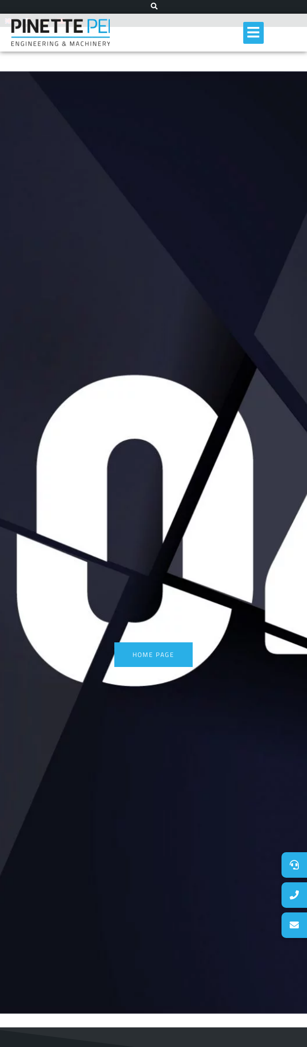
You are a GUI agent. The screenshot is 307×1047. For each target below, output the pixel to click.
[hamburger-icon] (253, 33)
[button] (294, 925)
